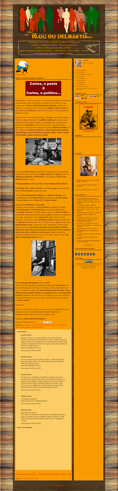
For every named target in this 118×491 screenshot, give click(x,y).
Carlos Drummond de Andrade (45, 325)
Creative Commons (96, 265)
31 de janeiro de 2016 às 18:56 (31, 403)
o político (40, 327)
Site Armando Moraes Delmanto (84, 74)
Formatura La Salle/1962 (82, 86)
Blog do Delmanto (83, 263)
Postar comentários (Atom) (29, 478)
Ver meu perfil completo (87, 63)
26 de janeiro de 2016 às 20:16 (31, 368)
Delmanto (86, 60)
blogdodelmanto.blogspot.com (88, 267)
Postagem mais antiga (61, 474)
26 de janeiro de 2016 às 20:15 (31, 350)
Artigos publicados (81, 84)
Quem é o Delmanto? (81, 70)
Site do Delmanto (81, 72)
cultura (18, 327)
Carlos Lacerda (61, 325)
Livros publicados (81, 82)
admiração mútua (29, 325)
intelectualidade (26, 327)
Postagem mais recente (26, 474)
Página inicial (44, 474)
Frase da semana (80, 76)
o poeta (33, 327)
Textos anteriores (81, 78)
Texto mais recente (81, 80)
